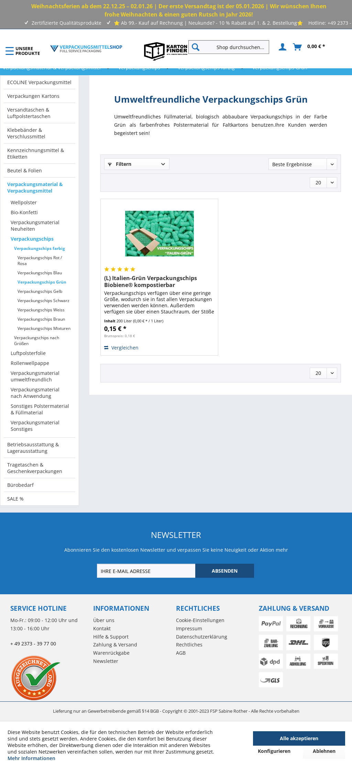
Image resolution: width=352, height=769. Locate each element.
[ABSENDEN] (224, 571)
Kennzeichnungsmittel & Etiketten (35, 153)
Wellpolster (24, 202)
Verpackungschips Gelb (40, 291)
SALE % (15, 498)
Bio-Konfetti (24, 212)
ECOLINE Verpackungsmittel (39, 82)
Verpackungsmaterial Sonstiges (35, 425)
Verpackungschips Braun (41, 319)
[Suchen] (195, 47)
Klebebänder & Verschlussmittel (26, 133)
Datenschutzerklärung (201, 636)
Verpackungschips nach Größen (36, 340)
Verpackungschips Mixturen (44, 328)
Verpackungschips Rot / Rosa (40, 260)
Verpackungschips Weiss (41, 310)
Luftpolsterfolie (28, 353)
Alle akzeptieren (299, 738)
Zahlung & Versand (115, 644)
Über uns (103, 620)
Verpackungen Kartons (33, 96)
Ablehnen (324, 751)
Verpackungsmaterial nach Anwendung (35, 392)
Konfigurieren (274, 751)
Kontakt (102, 628)
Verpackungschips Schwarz (43, 300)
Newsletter (105, 661)
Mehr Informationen (31, 758)
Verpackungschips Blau (40, 273)
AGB (181, 653)
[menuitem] (231, 47)
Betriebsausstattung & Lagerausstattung (33, 447)
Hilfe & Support (111, 636)
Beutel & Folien (24, 170)
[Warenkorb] (309, 47)
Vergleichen (121, 347)
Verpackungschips (32, 239)
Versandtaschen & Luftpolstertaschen (29, 112)
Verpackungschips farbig (39, 248)
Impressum (189, 628)
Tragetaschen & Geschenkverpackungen (34, 467)
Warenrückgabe (111, 653)
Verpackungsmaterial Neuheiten (35, 225)
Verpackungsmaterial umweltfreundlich (35, 376)
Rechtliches (189, 644)
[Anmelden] (281, 47)
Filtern (119, 164)
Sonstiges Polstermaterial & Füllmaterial (40, 409)
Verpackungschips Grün (42, 282)
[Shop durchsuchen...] (228, 47)
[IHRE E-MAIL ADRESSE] (147, 571)
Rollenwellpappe (30, 363)
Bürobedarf (20, 485)
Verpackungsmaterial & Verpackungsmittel (35, 187)
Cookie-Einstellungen (200, 620)
